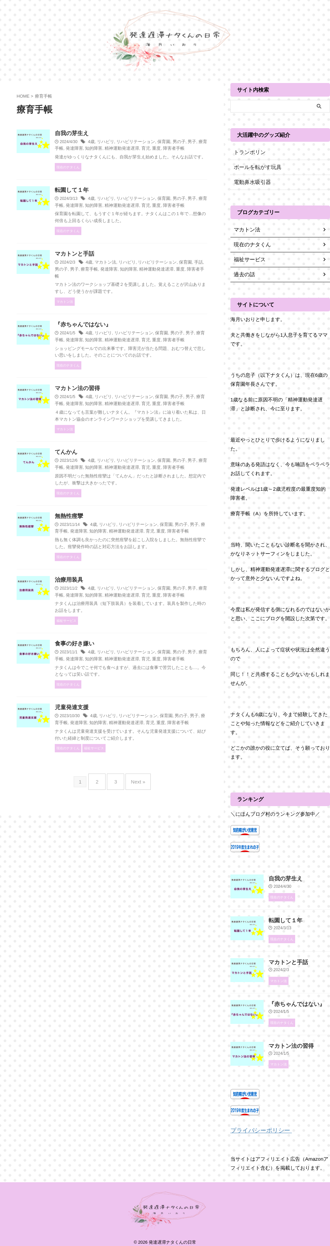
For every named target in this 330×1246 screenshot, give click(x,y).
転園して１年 (104, 204)
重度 (92, 155)
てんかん (98, 502)
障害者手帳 (108, 155)
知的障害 (153, 149)
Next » (134, 871)
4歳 (124, 142)
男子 (102, 149)
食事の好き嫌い (106, 722)
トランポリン (248, 152)
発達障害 (134, 149)
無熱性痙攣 (101, 573)
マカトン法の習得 (109, 424)
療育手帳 (116, 149)
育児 (201, 149)
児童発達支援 (104, 793)
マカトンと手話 (106, 275)
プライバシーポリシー (256, 1125)
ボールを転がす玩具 (255, 167)
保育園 (192, 142)
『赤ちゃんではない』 (114, 346)
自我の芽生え (104, 133)
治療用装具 (101, 651)
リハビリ (137, 142)
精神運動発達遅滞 (179, 149)
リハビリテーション (166, 142)
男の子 (118, 291)
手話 (106, 291)
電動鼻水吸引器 (250, 182)
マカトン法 (137, 284)
